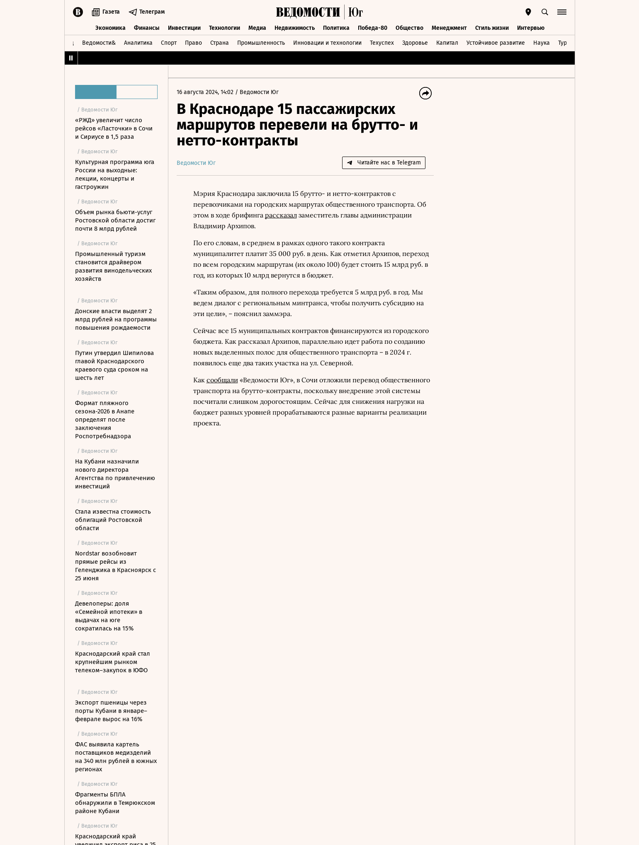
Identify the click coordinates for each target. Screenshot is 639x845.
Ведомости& (99, 42)
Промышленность (261, 42)
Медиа (257, 27)
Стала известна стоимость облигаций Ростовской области (113, 520)
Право (193, 42)
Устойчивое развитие (495, 42)
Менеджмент (449, 27)
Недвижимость (295, 27)
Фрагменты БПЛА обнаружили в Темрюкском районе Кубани (115, 803)
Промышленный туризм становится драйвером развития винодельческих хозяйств (113, 266)
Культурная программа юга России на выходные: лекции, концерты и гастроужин (114, 174)
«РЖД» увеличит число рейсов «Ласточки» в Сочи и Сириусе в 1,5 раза (114, 128)
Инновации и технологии (327, 42)
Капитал (447, 42)
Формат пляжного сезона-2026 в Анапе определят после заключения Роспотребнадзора (104, 419)
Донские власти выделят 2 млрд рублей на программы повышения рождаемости (116, 319)
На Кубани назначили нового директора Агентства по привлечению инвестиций (115, 474)
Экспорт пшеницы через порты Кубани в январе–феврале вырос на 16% (111, 711)
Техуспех (382, 42)
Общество (409, 27)
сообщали (222, 380)
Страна (219, 42)
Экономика (110, 27)
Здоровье (415, 42)
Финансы (147, 27)
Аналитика (138, 42)
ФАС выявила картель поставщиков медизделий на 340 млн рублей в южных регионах (116, 757)
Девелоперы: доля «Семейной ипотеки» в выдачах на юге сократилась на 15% (108, 616)
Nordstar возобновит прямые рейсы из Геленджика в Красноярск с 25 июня (115, 566)
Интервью (530, 27)
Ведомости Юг (259, 92)
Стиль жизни (492, 27)
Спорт (169, 42)
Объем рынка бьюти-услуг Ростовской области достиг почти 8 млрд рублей (115, 220)
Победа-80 (372, 27)
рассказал (281, 215)
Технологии (224, 27)
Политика (336, 27)
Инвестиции (184, 27)
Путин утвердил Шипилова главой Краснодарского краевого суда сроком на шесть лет (114, 365)
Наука (541, 42)
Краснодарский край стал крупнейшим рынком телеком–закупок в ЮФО (112, 662)
